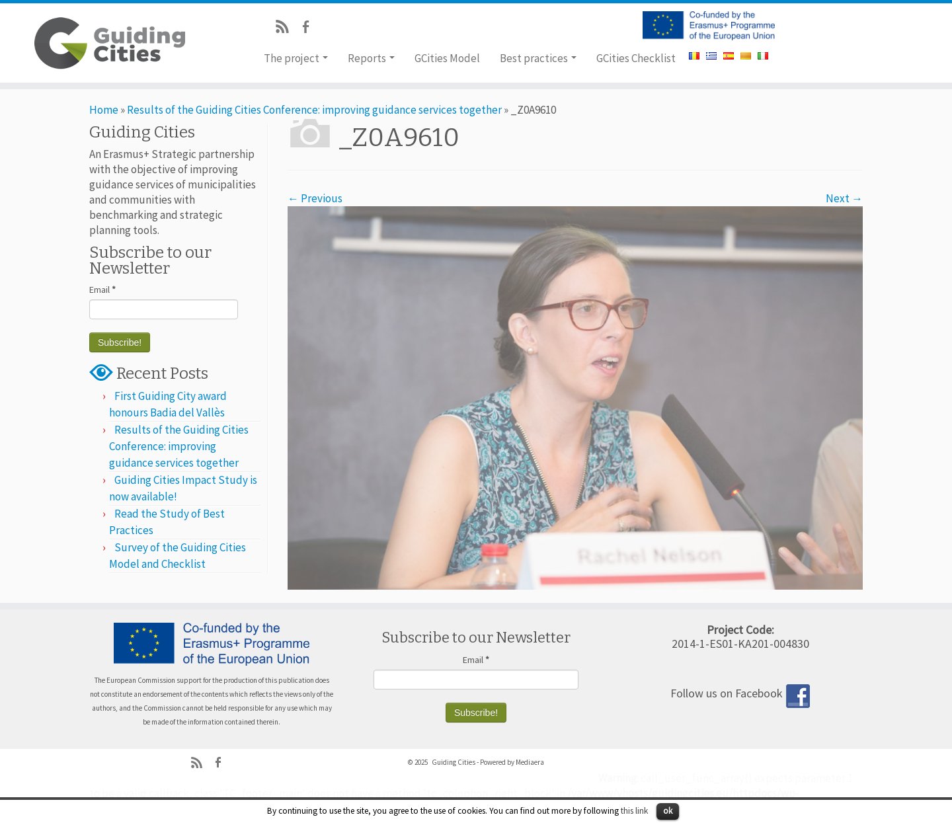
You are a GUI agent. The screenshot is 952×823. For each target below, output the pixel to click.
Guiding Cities (453, 762)
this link (634, 810)
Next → (844, 198)
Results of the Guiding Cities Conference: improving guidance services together (314, 109)
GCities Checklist (636, 58)
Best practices (538, 58)
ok (667, 810)
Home (103, 109)
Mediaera (530, 762)
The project (296, 58)
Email (102, 289)
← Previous (315, 198)
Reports (371, 58)
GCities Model (447, 58)
